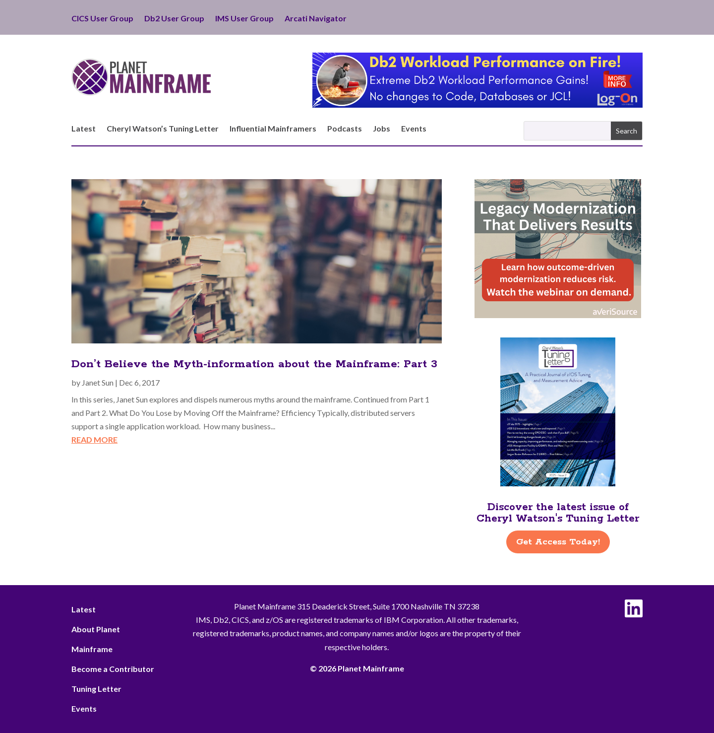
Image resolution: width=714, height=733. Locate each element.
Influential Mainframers (273, 129)
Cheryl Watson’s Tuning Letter (163, 129)
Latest (83, 129)
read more (94, 439)
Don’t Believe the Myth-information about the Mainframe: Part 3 (254, 364)
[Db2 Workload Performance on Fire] (477, 104)
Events (413, 129)
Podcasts (344, 129)
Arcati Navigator (316, 19)
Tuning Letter (96, 688)
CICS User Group (102, 19)
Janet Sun (98, 382)
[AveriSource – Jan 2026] (558, 315)
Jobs (381, 129)
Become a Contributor (112, 668)
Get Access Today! (558, 541)
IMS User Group (244, 19)
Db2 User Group (174, 19)
